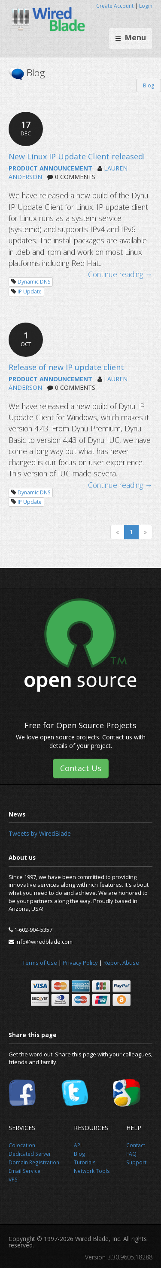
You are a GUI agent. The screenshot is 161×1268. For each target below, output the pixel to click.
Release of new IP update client (66, 367)
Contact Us (80, 768)
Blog (148, 85)
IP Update (30, 291)
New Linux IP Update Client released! (77, 156)
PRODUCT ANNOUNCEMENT (50, 168)
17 (25, 128)
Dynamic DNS (34, 281)
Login (145, 5)
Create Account (115, 5)
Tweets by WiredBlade (40, 833)
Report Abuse (121, 962)
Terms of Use (39, 962)
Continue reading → (120, 274)
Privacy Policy (80, 962)
